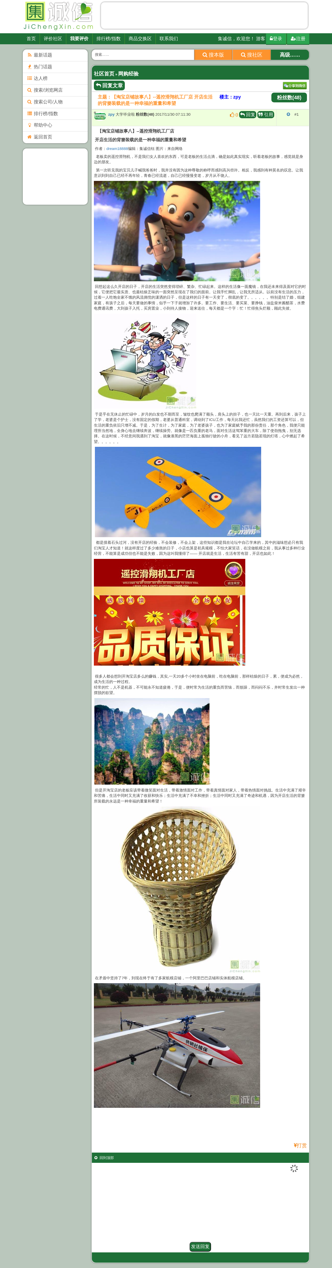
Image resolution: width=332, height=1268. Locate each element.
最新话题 (39, 55)
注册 (298, 38)
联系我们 (169, 38)
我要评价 (79, 38)
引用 (265, 114)
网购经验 (128, 74)
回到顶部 (104, 1158)
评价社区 (53, 38)
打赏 (302, 1145)
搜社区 (252, 55)
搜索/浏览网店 (45, 90)
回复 (247, 114)
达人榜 (37, 78)
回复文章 (109, 85)
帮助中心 (39, 125)
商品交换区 (140, 38)
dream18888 (117, 148)
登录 (276, 38)
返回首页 (39, 136)
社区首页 (104, 74)
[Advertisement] (204, 16)
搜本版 (213, 55)
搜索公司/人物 (45, 101)
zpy (111, 114)
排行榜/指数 (108, 38)
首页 (31, 38)
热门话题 (39, 66)
